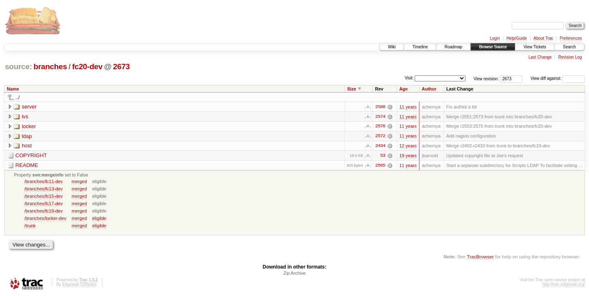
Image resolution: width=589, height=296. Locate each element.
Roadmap (453, 47)
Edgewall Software (79, 285)
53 (382, 156)
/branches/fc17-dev (43, 203)
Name (13, 88)
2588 (380, 107)
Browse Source (493, 47)
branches (50, 66)
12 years (407, 146)
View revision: (486, 78)
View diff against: (558, 78)
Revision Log (570, 57)
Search (569, 47)
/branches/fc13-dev (43, 189)
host (27, 146)
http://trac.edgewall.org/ (563, 285)
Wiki (392, 47)
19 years (407, 156)
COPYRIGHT (31, 156)
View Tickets (535, 47)
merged (79, 181)
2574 (380, 116)
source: (18, 66)
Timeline (419, 47)
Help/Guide (516, 38)
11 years (407, 106)
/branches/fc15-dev (43, 196)
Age (403, 88)
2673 (121, 66)
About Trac (543, 38)
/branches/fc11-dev (43, 181)
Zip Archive (294, 273)
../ (18, 97)
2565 (380, 166)
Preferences (571, 38)
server (29, 107)
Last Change (540, 57)
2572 (380, 136)
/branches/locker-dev (45, 218)
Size (351, 88)
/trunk (30, 226)
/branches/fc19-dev (43, 211)
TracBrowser (480, 257)
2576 (380, 126)
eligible (99, 218)
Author (429, 88)
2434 (380, 146)
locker (29, 126)
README (27, 166)
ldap (27, 136)
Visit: (409, 78)
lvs (25, 116)
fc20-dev (87, 66)
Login (495, 38)
